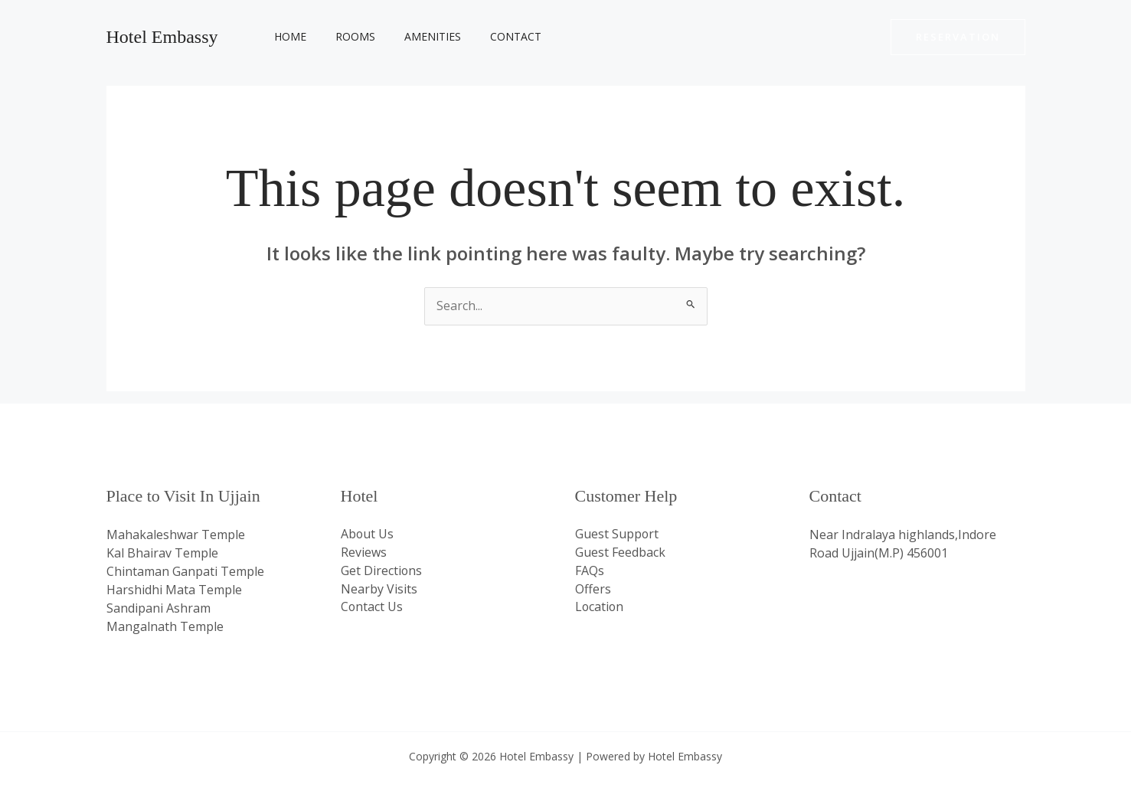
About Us (367, 534)
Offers (593, 589)
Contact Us (372, 608)
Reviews (364, 552)
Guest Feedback (620, 552)
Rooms (344, 36)
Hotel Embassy (162, 37)
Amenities (413, 36)
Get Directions (382, 571)
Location (600, 608)
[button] (958, 37)
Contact (489, 36)
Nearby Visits (379, 589)
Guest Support (617, 534)
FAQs (589, 571)
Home (286, 36)
